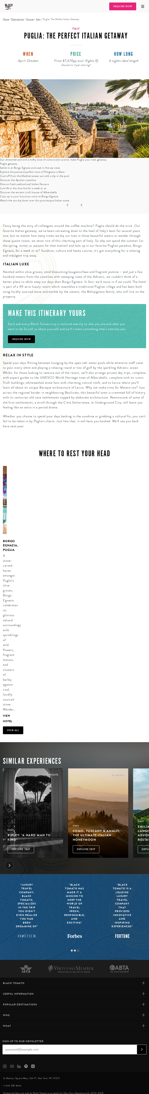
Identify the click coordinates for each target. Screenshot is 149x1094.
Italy (38, 19)
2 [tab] (75, 951)
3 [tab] (78, 951)
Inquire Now (122, 6)
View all (13, 730)
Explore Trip (21, 849)
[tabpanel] (3, 595)
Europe (30, 19)
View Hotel (5, 718)
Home (6, 19)
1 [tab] (72, 951)
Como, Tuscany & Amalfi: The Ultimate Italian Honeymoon (97, 835)
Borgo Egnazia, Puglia (10, 545)
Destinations (17, 19)
